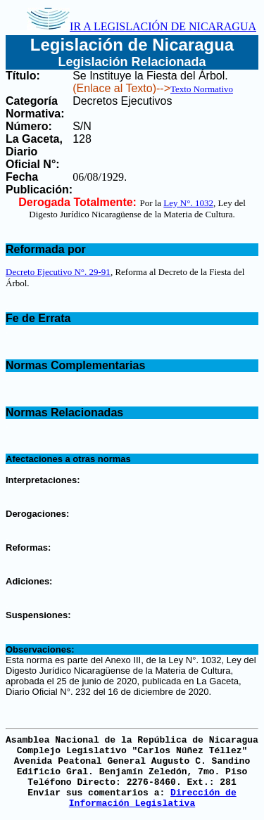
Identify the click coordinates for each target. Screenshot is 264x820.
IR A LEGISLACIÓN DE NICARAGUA (141, 26)
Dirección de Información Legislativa (153, 798)
